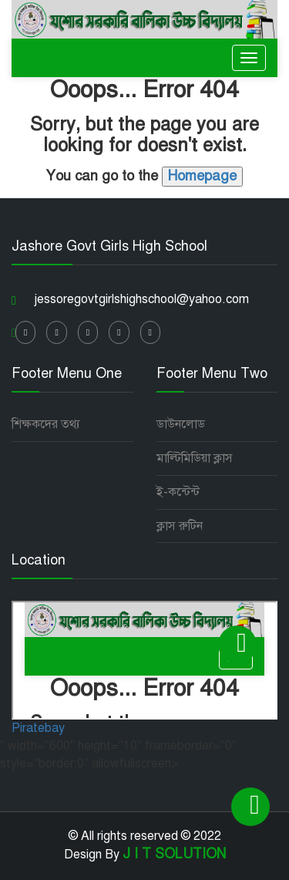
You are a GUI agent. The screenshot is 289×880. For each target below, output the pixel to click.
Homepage (202, 175)
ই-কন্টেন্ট (178, 492)
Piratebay (38, 728)
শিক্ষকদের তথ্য (46, 424)
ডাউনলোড (180, 424)
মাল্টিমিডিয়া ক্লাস (194, 458)
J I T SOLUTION (174, 853)
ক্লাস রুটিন (179, 526)
